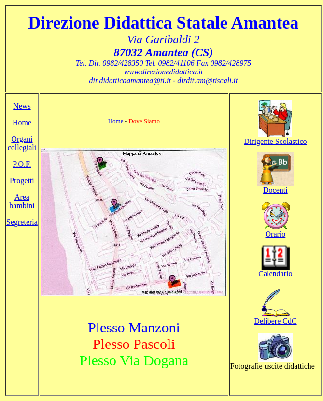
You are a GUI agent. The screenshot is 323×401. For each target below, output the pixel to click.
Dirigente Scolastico (275, 141)
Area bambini (21, 201)
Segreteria (22, 222)
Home (22, 122)
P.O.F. (22, 164)
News (21, 106)
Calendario (275, 274)
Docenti (275, 190)
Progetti (22, 180)
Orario (276, 234)
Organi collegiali (22, 143)
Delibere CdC (275, 321)
